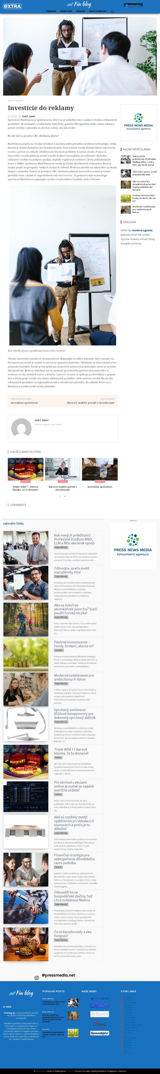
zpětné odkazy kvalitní (133, 1025)
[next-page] (65, 496)
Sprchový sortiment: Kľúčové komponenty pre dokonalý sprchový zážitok (74, 714)
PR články (128, 997)
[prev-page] (60, 496)
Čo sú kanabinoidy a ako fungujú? (72, 934)
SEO (125, 1050)
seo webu (128, 1032)
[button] (112, 11)
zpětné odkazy (130, 1017)
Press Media (41, 1071)
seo (125, 1035)
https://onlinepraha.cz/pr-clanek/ (48, 424)
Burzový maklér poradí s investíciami (91, 402)
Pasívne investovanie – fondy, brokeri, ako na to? (144, 198)
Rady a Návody (61, 547)
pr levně (127, 1040)
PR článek (128, 1000)
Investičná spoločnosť (24, 402)
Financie (58, 794)
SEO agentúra (81, 123)
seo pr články (129, 1002)
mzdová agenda (142, 230)
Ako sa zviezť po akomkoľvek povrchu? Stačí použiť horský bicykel (144, 185)
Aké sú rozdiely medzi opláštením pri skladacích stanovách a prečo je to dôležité (74, 823)
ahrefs (126, 1052)
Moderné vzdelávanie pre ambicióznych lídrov (143, 209)
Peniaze (19, 100)
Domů (11, 100)
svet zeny (28, 116)
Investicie (58, 650)
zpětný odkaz (129, 1020)
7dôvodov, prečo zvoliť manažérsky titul (144, 173)
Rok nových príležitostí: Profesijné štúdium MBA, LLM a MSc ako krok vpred (144, 160)
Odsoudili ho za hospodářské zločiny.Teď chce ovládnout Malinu (73, 896)
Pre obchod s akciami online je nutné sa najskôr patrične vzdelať (74, 786)
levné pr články (130, 1037)
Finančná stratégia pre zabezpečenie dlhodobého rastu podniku (74, 859)
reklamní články (130, 1027)
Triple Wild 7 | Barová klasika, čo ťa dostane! (25, 488)
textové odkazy (130, 1022)
